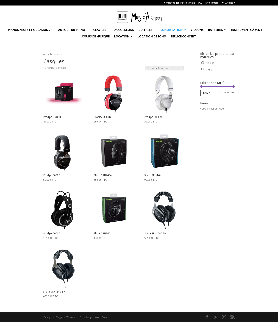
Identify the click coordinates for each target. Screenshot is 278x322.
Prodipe (209, 63)
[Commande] (164, 68)
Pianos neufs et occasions (29, 30)
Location (121, 36)
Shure (208, 69)
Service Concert (183, 36)
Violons (197, 30)
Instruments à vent (246, 30)
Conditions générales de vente (179, 3)
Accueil (47, 54)
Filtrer (206, 93)
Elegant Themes (66, 317)
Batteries (215, 30)
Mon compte (211, 3)
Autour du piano (71, 30)
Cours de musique (96, 36)
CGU (200, 3)
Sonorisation (171, 30)
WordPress (102, 317)
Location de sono (152, 36)
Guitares (145, 30)
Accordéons (124, 30)
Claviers (99, 30)
